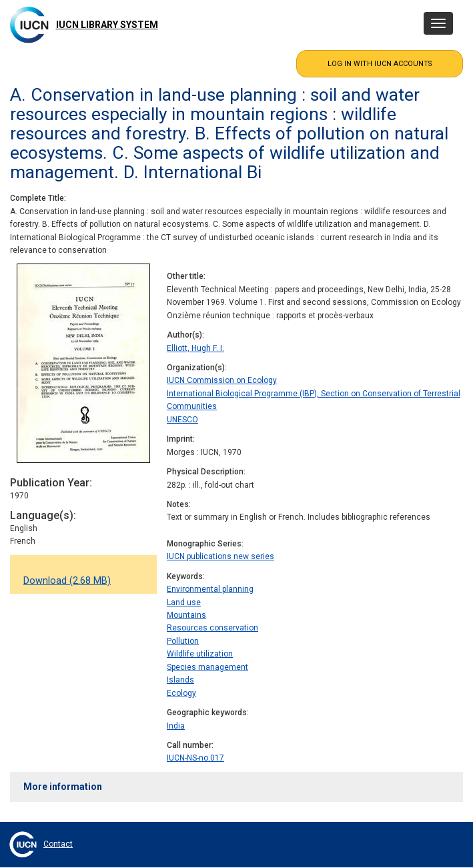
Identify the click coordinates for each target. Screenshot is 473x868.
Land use (184, 602)
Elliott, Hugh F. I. (195, 348)
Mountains (186, 615)
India (176, 726)
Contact (58, 844)
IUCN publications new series (220, 556)
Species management (207, 667)
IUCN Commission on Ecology (222, 380)
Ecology (181, 693)
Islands (180, 680)
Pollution (183, 641)
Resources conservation (212, 627)
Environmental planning (210, 589)
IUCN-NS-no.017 (195, 758)
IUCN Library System (107, 24)
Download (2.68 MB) (67, 580)
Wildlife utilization (200, 654)
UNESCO (182, 419)
